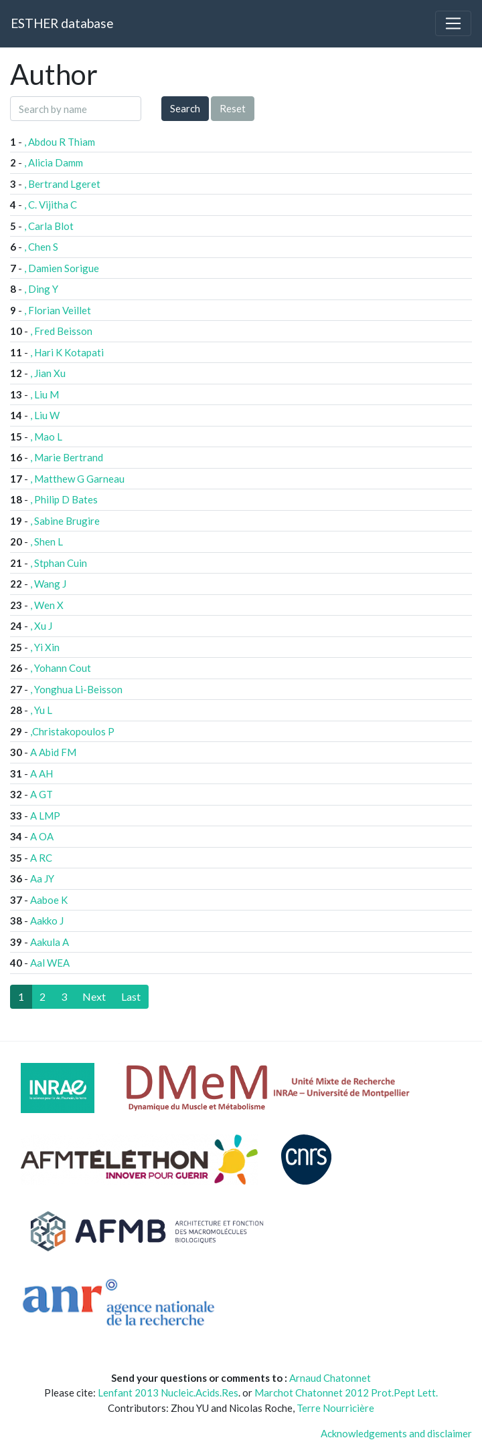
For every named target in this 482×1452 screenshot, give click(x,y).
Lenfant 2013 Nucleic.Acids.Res (168, 1392)
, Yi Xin (45, 647)
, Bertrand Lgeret (62, 184)
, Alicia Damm (53, 162)
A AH (41, 773)
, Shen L (46, 541)
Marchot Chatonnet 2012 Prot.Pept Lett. (346, 1392)
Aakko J (47, 921)
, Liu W (45, 415)
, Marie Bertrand (66, 457)
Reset (233, 108)
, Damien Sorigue (61, 268)
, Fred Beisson (61, 331)
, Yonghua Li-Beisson (76, 689)
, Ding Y (41, 289)
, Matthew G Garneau (77, 479)
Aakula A (49, 942)
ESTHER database (62, 23)
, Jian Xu (48, 373)
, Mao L (46, 437)
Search (185, 108)
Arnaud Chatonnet (330, 1378)
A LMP (45, 816)
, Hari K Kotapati (67, 352)
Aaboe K (49, 900)
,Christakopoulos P (72, 731)
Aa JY (42, 878)
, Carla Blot (49, 226)
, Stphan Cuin (58, 563)
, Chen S (41, 247)
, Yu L (41, 710)
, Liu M (44, 394)
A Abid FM (53, 752)
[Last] (131, 997)
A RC (41, 858)
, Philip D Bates (64, 499)
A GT (41, 794)
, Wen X (47, 605)
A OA (42, 836)
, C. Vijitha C (50, 205)
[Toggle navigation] (453, 23)
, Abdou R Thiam (59, 142)
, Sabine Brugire (65, 521)
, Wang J (48, 584)
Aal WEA (50, 963)
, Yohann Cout (60, 668)
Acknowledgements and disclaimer (396, 1433)
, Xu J (41, 626)
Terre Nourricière (335, 1408)
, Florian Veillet (57, 310)
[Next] (94, 997)
